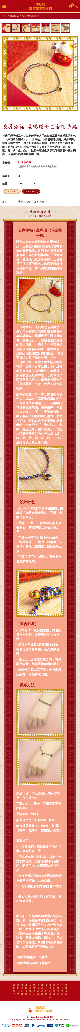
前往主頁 (18, 989)
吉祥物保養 (40, 201)
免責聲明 (62, 989)
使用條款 (54, 989)
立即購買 (11, 191)
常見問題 (46, 989)
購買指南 (24, 201)
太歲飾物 (30, 989)
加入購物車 (30, 191)
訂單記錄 (42, 989)
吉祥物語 (22, 989)
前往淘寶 (14, 989)
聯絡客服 (66, 989)
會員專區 (38, 989)
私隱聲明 (58, 989)
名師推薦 (26, 989)
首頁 (4, 16)
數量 (4, 183)
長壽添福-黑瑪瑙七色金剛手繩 (24, 16)
